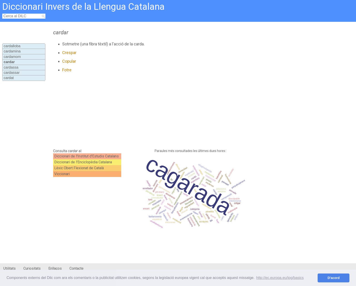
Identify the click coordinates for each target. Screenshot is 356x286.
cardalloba (12, 46)
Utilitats (9, 268)
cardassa (11, 67)
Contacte (76, 268)
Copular (69, 61)
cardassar (12, 73)
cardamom (12, 57)
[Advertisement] (154, 110)
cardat (9, 78)
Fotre (67, 69)
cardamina (12, 51)
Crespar (69, 52)
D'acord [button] (334, 278)
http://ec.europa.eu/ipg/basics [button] (280, 278)
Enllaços (55, 268)
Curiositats (32, 268)
